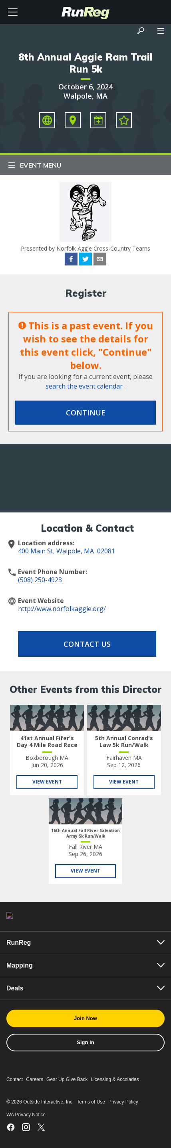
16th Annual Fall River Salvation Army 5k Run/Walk (85, 833)
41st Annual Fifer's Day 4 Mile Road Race (47, 741)
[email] (99, 260)
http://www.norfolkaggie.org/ (62, 608)
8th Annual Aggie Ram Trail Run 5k (85, 63)
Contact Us (87, 644)
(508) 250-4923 (40, 579)
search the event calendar (84, 386)
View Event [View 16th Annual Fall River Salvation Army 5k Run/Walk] (85, 870)
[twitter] (85, 260)
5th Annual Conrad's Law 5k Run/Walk (124, 741)
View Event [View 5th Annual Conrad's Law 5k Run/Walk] (124, 781)
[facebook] (71, 260)
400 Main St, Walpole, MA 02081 (66, 551)
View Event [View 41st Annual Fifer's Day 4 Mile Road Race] (47, 781)
